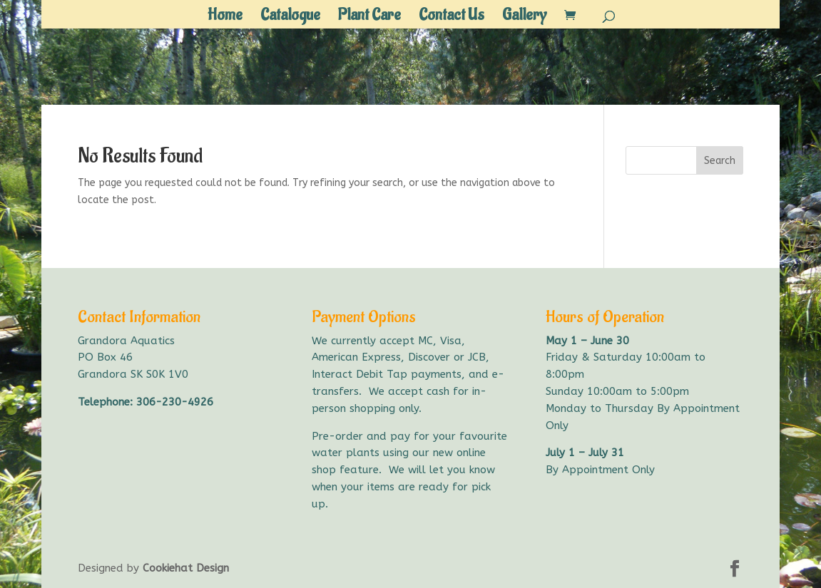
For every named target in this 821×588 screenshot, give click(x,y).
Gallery (524, 18)
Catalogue (290, 18)
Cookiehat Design (186, 568)
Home (225, 18)
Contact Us (451, 18)
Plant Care (369, 18)
